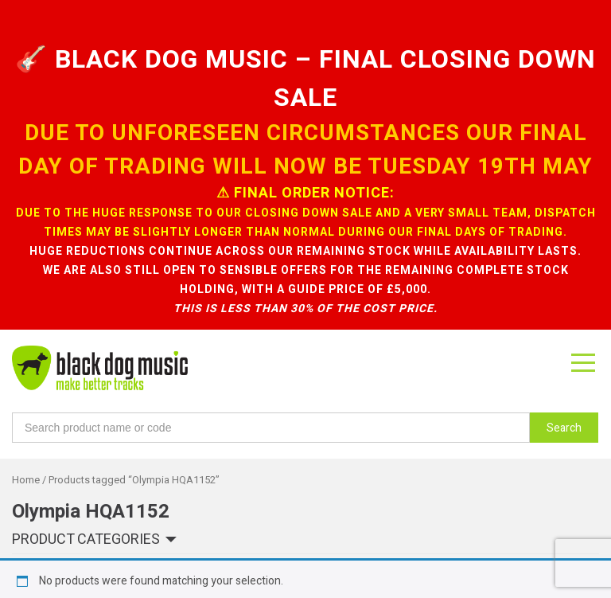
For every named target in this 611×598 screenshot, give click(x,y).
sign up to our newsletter (128, 558)
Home (26, 383)
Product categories (86, 443)
